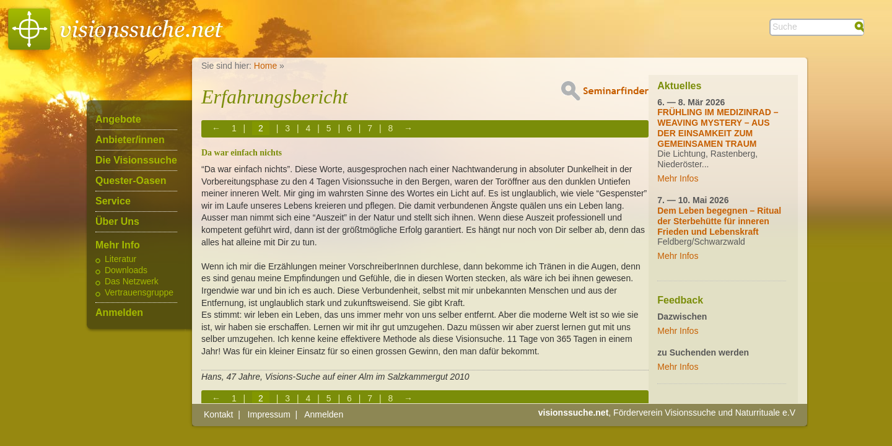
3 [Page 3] (287, 128)
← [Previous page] (216, 128)
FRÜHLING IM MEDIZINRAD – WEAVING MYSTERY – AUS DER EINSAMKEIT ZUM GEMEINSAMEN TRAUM (717, 127)
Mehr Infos (677, 178)
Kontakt (218, 414)
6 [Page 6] (349, 128)
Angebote (118, 120)
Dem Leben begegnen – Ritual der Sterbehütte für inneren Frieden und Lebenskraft (719, 221)
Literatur (120, 259)
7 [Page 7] (369, 128)
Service (113, 201)
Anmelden (119, 313)
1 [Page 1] (234, 128)
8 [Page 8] (390, 128)
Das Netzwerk (132, 282)
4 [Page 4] (308, 128)
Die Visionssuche (136, 160)
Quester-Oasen (130, 181)
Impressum (269, 414)
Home (265, 66)
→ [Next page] (408, 128)
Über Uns (117, 222)
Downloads (126, 270)
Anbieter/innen (130, 140)
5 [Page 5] (328, 128)
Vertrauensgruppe (139, 293)
